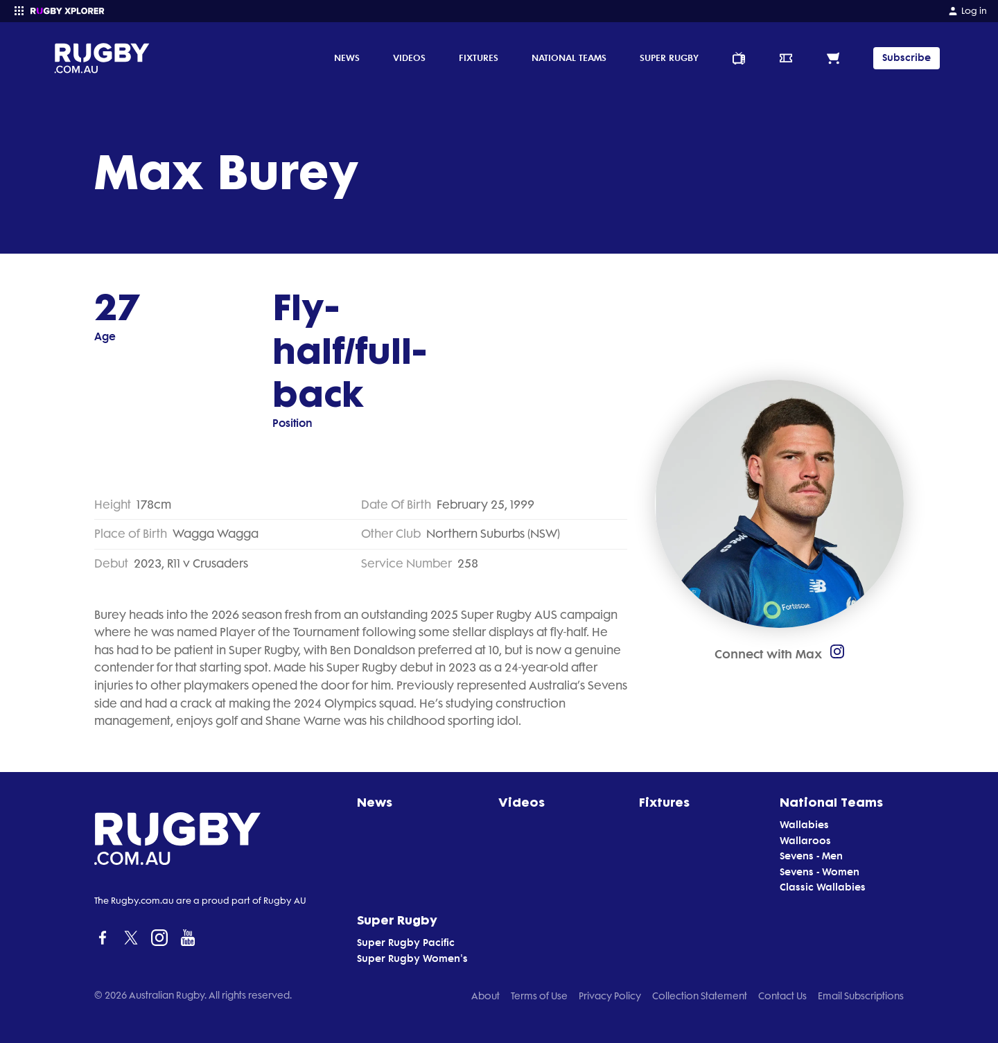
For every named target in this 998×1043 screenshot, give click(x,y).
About (485, 995)
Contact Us (782, 995)
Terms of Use (539, 995)
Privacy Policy (610, 995)
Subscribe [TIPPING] (906, 58)
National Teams (569, 57)
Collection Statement (699, 995)
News (347, 57)
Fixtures (478, 57)
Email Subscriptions (861, 995)
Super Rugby (669, 57)
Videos (409, 57)
